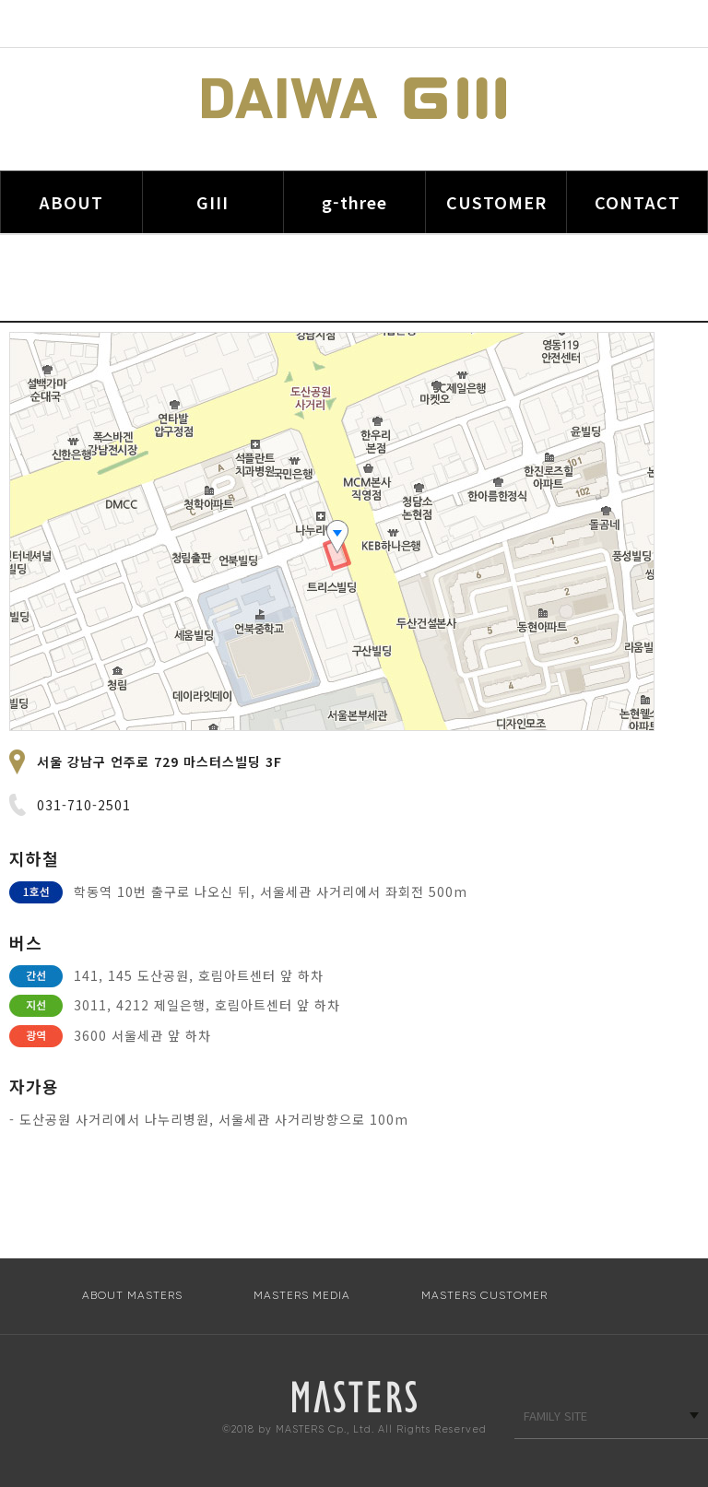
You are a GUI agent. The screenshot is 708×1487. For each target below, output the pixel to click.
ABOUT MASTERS (132, 1295)
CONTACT (637, 202)
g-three (354, 202)
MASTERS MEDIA (302, 1295)
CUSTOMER (496, 202)
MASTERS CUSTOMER (484, 1295)
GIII (212, 202)
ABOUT (71, 202)
